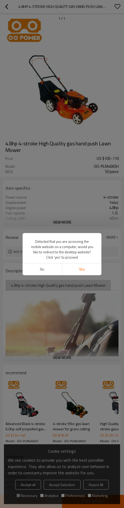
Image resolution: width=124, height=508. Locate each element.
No (42, 269)
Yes (82, 269)
